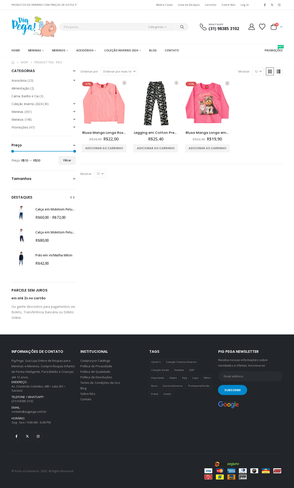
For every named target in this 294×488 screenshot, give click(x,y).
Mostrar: (244, 71)
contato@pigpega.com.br (28, 411)
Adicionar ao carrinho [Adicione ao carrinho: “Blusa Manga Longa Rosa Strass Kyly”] (104, 148)
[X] (272, 5)
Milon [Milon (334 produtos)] (207, 377)
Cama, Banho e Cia (25, 96)
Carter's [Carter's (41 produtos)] (156, 362)
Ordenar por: (89, 71)
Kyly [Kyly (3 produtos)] (184, 377)
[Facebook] (265, 5)
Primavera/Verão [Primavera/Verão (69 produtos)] (198, 385)
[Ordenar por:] (119, 71)
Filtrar (67, 160)
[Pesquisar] (182, 27)
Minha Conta (164, 4)
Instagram (38, 436)
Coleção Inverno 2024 (121, 50)
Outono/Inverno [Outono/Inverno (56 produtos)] (173, 385)
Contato (172, 50)
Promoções (19, 127)
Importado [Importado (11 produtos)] (157, 377)
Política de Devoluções (96, 377)
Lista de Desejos (189, 4)
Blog (153, 50)
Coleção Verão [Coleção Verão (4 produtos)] (160, 370)
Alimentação (20, 88)
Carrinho (210, 4)
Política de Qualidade (95, 372)
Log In (245, 4)
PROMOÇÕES (274, 48)
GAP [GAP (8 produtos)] (191, 370)
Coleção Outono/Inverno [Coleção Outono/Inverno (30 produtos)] (181, 362)
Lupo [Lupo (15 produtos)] (195, 377)
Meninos (58, 50)
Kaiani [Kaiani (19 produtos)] (173, 377)
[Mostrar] (258, 71)
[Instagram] (279, 5)
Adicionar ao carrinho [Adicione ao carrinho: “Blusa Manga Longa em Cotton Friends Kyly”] (207, 148)
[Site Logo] (34, 27)
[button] (270, 71)
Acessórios (84, 50)
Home (15, 50)
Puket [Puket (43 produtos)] (154, 393)
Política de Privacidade (96, 366)
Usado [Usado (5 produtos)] (167, 393)
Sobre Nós (228, 4)
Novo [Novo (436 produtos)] (154, 385)
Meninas (34, 50)
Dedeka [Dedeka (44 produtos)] (179, 370)
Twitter (27, 436)
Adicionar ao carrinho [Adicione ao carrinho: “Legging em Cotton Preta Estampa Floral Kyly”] (156, 148)
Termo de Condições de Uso (100, 383)
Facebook (16, 436)
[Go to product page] (103, 103)
